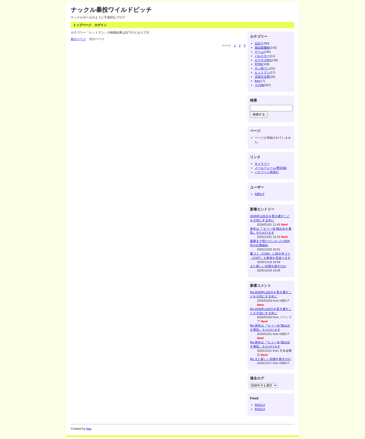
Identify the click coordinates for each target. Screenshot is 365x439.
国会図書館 (262, 47)
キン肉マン (262, 68)
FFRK (258, 64)
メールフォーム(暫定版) (271, 168)
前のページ (78, 39)
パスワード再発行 (267, 172)
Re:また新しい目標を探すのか (270, 359)
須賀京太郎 (262, 76)
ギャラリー (262, 163)
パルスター (262, 56)
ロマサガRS (263, 60)
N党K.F (259, 194)
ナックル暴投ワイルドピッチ (111, 10)
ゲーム (259, 52)
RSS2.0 (260, 409)
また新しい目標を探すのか (268, 266)
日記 (258, 43)
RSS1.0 (260, 405)
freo (257, 81)
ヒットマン (262, 72)
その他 (259, 85)
